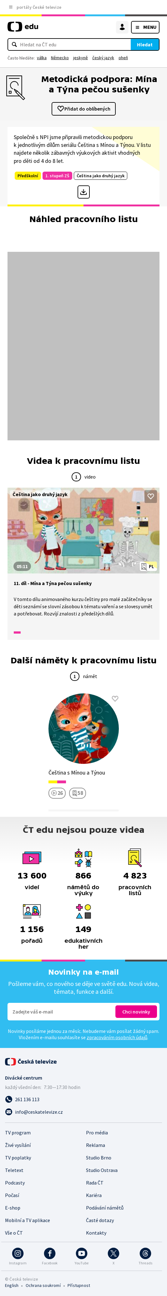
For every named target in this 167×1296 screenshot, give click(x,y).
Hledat (145, 44)
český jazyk (103, 57)
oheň (123, 57)
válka (42, 57)
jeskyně (80, 57)
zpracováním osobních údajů (117, 1037)
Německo (60, 57)
